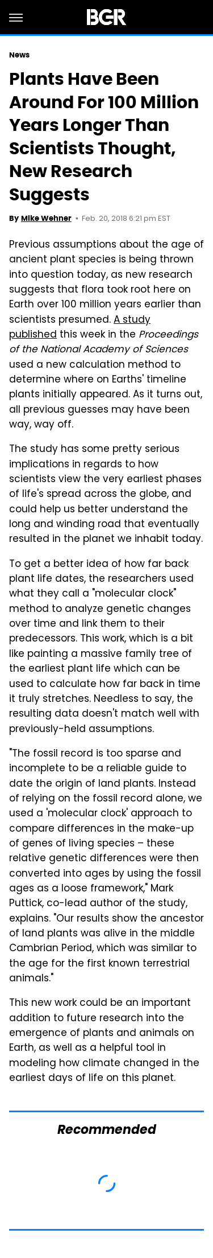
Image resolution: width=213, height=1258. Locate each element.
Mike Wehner (46, 218)
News (19, 55)
